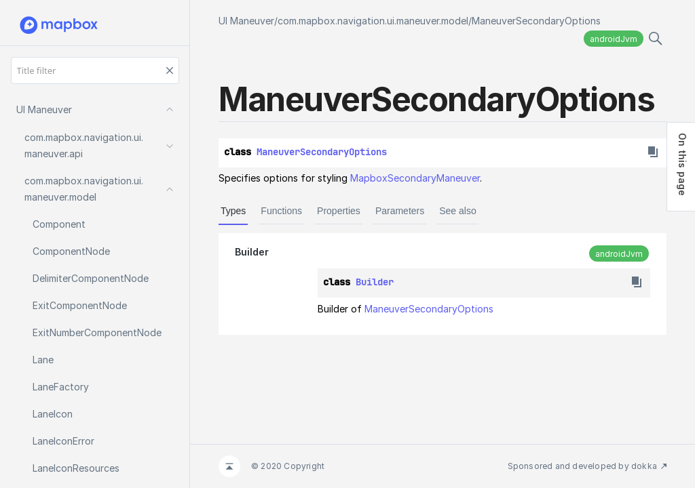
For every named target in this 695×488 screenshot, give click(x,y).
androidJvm (613, 39)
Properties (338, 210)
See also (457, 210)
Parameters (399, 210)
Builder (252, 252)
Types (233, 210)
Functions (281, 210)
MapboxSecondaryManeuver (415, 178)
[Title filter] (95, 70)
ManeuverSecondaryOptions (536, 20)
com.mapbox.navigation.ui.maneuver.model (373, 20)
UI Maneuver (246, 20)
